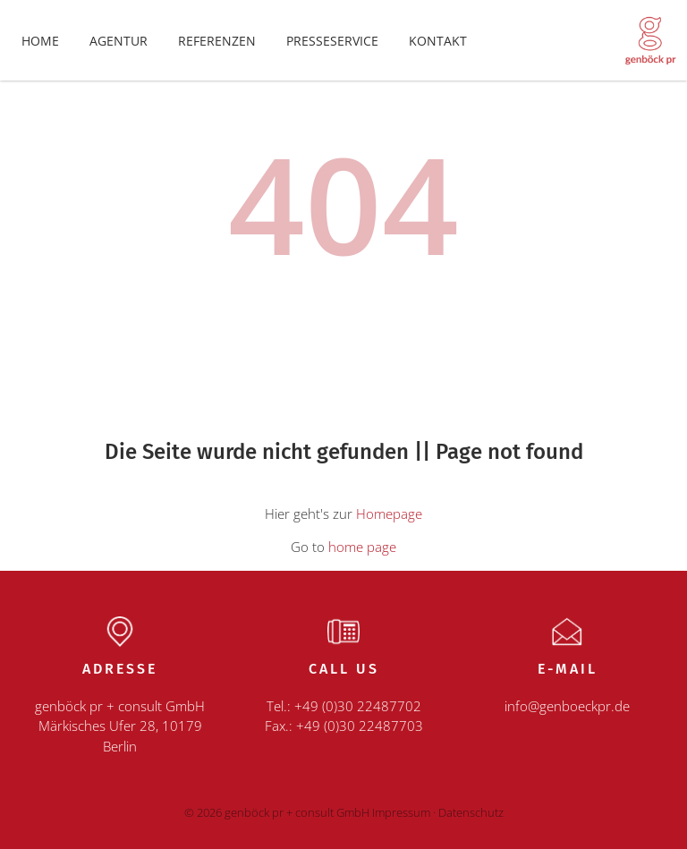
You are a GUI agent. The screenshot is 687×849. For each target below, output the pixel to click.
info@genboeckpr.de (567, 706)
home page (362, 547)
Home (40, 40)
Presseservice (332, 40)
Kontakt (438, 40)
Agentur (118, 40)
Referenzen (217, 40)
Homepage (389, 513)
